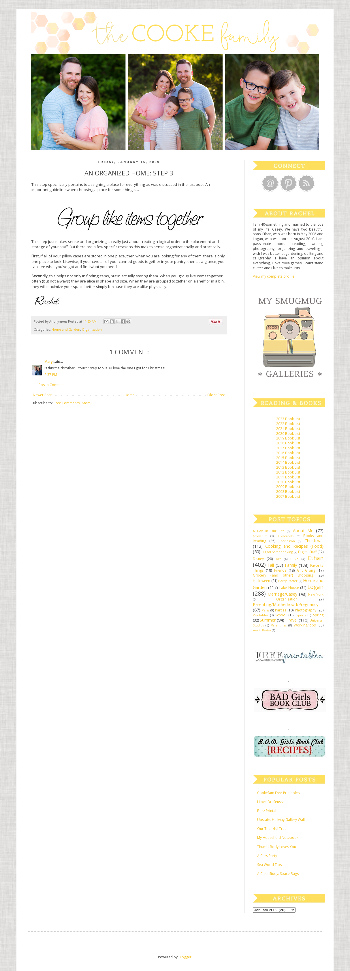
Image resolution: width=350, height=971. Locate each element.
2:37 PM (50, 374)
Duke (294, 559)
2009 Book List (288, 486)
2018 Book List (288, 443)
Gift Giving (306, 570)
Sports (301, 615)
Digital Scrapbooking (277, 552)
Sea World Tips (269, 864)
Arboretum (260, 536)
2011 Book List (288, 477)
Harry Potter (288, 581)
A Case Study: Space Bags (278, 873)
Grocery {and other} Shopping (283, 575)
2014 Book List (288, 462)
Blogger (184, 957)
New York (315, 594)
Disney (258, 558)
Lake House (289, 587)
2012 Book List (288, 472)
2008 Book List (288, 491)
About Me (303, 530)
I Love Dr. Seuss (270, 801)
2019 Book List (288, 438)
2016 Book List (288, 452)
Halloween (261, 580)
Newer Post (42, 394)
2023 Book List (288, 418)
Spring (318, 615)
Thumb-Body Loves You (276, 846)
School (280, 615)
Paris (265, 610)
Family (291, 565)
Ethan (315, 558)
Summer (268, 620)
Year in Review (262, 630)
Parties (280, 610)
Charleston (287, 541)
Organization (92, 329)
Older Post (216, 394)
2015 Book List (288, 457)
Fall (271, 565)
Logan (315, 587)
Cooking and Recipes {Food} (294, 546)
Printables (260, 615)
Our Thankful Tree (272, 828)
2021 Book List (288, 428)
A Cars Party (267, 855)
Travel (292, 620)
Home (130, 394)
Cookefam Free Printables (278, 792)
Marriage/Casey (282, 594)
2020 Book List (288, 433)
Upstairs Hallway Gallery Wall (281, 819)
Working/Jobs (305, 625)
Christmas (313, 540)
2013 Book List (288, 467)
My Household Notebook (277, 837)
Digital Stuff (307, 551)
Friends (280, 570)
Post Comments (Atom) (72, 403)
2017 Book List (288, 448)
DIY (278, 559)
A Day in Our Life (269, 531)
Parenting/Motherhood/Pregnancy (285, 604)
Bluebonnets (285, 536)
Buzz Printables (269, 810)
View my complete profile (273, 276)
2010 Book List (288, 482)
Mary (48, 361)
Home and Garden (66, 329)
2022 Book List (288, 423)
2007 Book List (288, 496)
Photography (305, 610)
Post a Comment (52, 384)
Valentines (279, 625)
